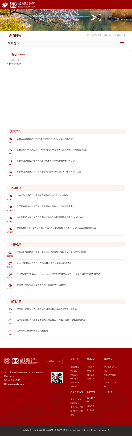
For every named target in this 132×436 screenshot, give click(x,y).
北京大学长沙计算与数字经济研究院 (76, 411)
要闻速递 (90, 371)
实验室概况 (74, 367)
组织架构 (74, 379)
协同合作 (91, 392)
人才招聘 (108, 392)
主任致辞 (74, 371)
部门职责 (90, 410)
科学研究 (108, 359)
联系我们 (91, 398)
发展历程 (74, 375)
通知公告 (116, 35)
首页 (100, 35)
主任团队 (74, 386)
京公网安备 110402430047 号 (98, 430)
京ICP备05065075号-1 (77, 430)
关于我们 (74, 359)
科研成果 (90, 375)
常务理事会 (74, 383)
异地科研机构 (76, 392)
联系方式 (90, 406)
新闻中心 (107, 35)
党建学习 (90, 367)
